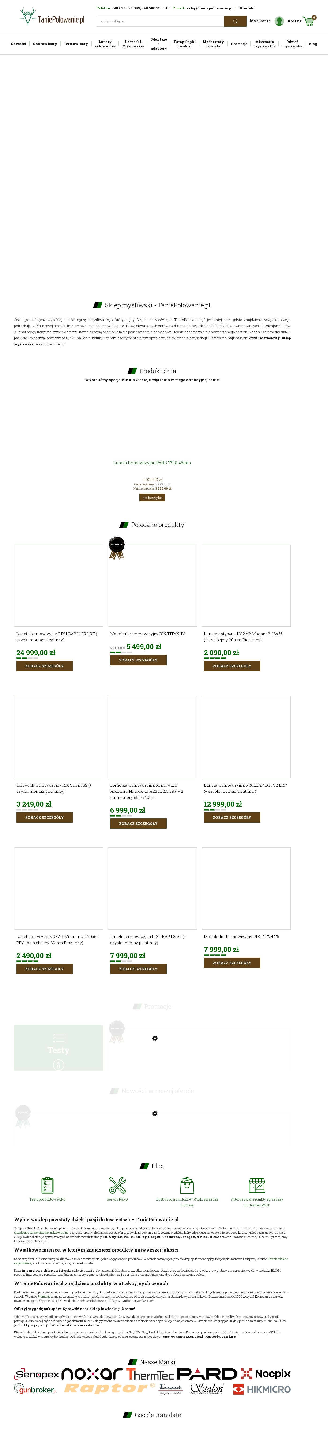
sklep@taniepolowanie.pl (209, 8)
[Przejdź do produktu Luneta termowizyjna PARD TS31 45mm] (152, 432)
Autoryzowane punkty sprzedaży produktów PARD (257, 1202)
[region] (164, 170)
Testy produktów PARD (48, 1199)
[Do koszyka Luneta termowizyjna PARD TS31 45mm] (152, 497)
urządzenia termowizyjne (31, 1232)
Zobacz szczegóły (44, 666)
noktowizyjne (59, 1232)
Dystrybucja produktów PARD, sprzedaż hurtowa (187, 1202)
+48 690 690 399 (126, 8)
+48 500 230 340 (156, 8)
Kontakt (247, 8)
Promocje (44, 1296)
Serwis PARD (117, 1199)
